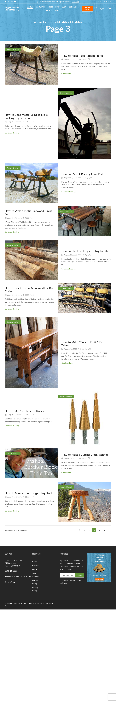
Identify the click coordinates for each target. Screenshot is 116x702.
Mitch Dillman (63, 22)
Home (35, 22)
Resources (40, 7)
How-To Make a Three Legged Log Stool (28, 493)
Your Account (52, 10)
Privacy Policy (35, 589)
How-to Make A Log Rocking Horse (82, 55)
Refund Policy (35, 582)
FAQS (34, 569)
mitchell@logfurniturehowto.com (18, 576)
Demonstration (66, 93)
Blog (64, 7)
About (30, 7)
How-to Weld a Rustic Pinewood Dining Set (28, 212)
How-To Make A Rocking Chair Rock (82, 174)
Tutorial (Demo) (13, 49)
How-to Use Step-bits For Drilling (25, 411)
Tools (50, 7)
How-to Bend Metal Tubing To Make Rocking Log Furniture (26, 116)
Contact (73, 7)
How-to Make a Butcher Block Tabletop (84, 454)
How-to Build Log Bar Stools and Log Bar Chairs (29, 289)
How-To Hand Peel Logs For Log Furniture (86, 251)
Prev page (79, 530)
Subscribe (80, 2)
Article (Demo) (12, 168)
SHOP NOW (87, 8)
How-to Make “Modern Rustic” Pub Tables (82, 343)
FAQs (57, 7)
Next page (109, 530)
